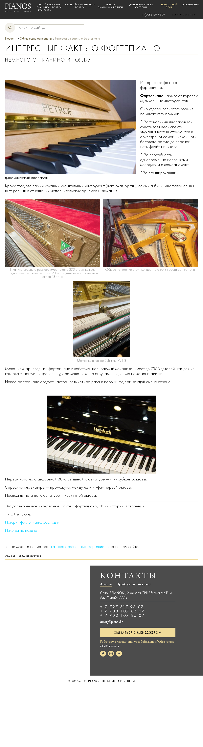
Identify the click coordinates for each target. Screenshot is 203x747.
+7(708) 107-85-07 (147, 14)
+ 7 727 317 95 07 (122, 606)
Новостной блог (169, 6)
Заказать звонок (183, 15)
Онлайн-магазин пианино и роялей (49, 6)
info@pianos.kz (109, 646)
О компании (190, 4)
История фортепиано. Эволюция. (34, 522)
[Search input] (47, 27)
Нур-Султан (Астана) (133, 584)
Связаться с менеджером (138, 632)
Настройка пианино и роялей (80, 6)
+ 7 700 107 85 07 (122, 615)
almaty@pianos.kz (111, 621)
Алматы (106, 584)
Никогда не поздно (21, 530)
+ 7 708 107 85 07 (122, 610)
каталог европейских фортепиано (81, 546)
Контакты (44, 10)
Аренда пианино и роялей (110, 6)
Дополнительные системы (141, 6)
